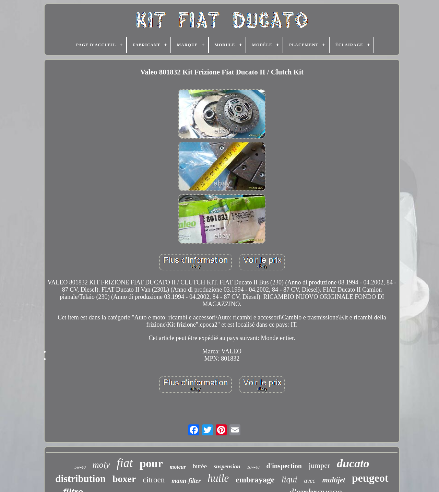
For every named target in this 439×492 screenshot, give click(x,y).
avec (309, 480)
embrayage (255, 479)
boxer (124, 478)
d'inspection (284, 466)
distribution (80, 478)
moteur (178, 467)
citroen (154, 480)
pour (151, 463)
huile (218, 478)
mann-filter (186, 480)
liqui (289, 479)
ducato (353, 463)
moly (101, 465)
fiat (125, 463)
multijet (333, 480)
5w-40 (80, 467)
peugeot (370, 478)
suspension (227, 466)
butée (200, 466)
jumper (319, 465)
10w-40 (253, 467)
